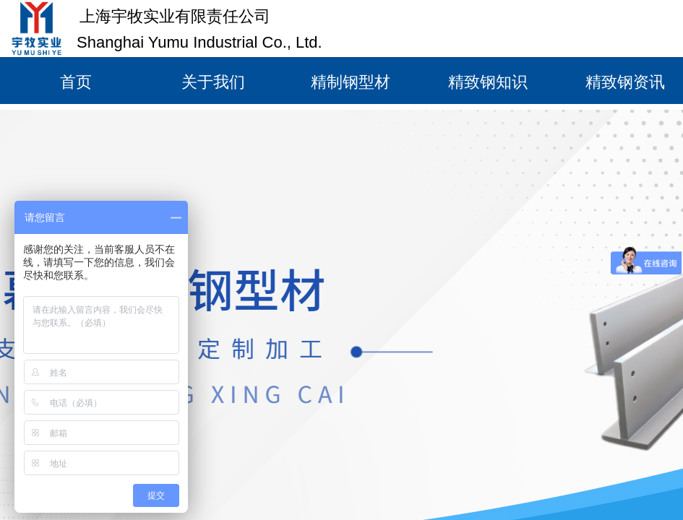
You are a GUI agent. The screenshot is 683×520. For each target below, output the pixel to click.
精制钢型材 (350, 82)
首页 (76, 82)
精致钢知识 (488, 82)
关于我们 (213, 82)
